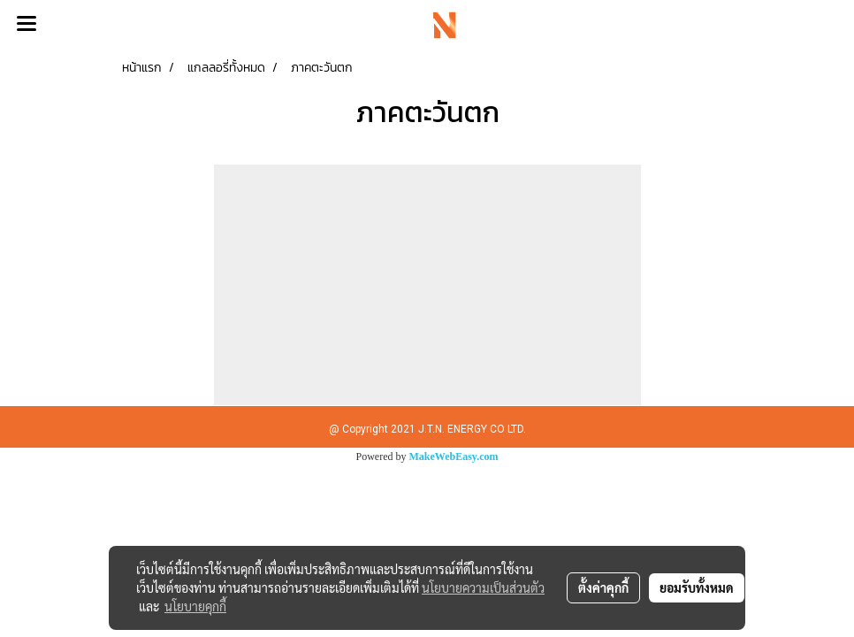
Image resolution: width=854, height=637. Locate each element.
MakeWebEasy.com (454, 456)
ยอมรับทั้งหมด (697, 587)
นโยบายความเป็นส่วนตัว (483, 587)
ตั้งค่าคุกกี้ (603, 587)
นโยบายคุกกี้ (195, 606)
